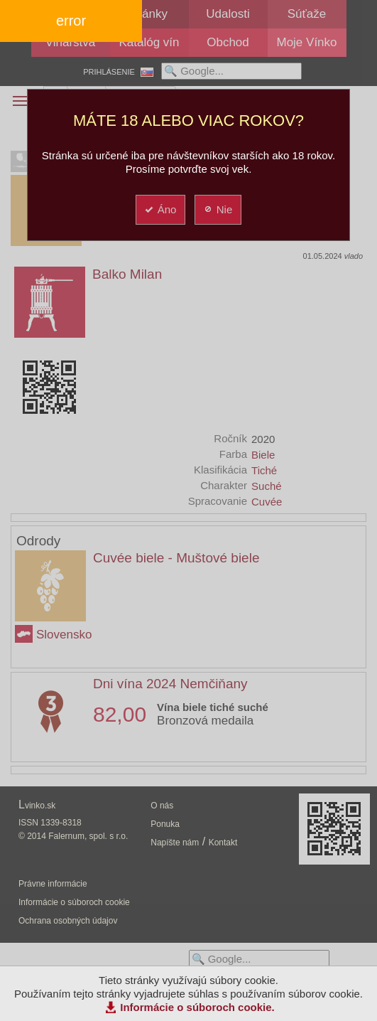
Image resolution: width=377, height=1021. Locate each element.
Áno (160, 209)
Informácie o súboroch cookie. (197, 1007)
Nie (217, 209)
